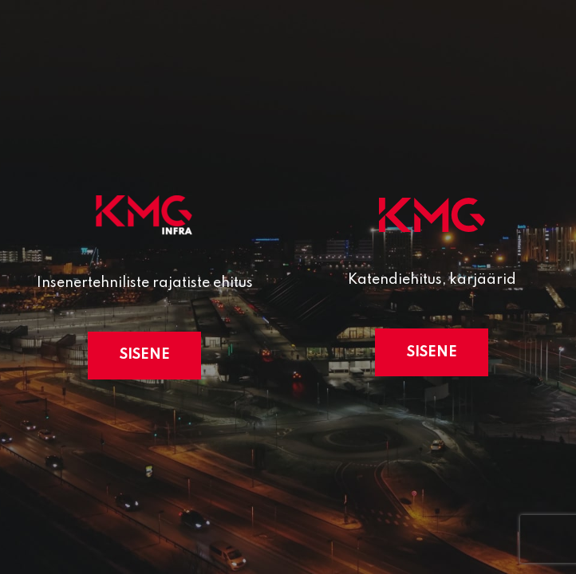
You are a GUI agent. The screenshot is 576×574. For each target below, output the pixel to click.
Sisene (145, 355)
